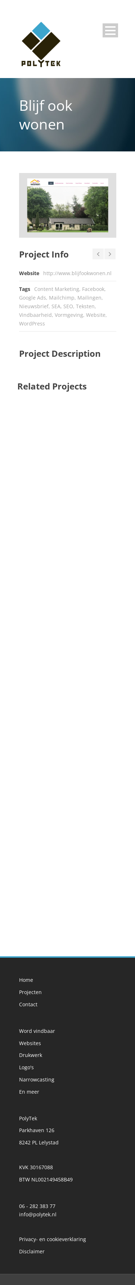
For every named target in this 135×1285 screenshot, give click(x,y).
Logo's (26, 1067)
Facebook (93, 289)
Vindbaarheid (35, 314)
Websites (30, 1043)
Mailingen (89, 297)
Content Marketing (56, 289)
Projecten (30, 992)
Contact (28, 1004)
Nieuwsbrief (34, 306)
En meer (29, 1091)
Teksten (85, 306)
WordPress (32, 323)
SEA (55, 306)
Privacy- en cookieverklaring (52, 1239)
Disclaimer (32, 1251)
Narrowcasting (36, 1079)
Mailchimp (62, 297)
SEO (68, 306)
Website (95, 314)
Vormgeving (69, 314)
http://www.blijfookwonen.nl (77, 273)
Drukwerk (30, 1055)
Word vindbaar (37, 1030)
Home (26, 979)
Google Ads (32, 297)
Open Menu (110, 30)
